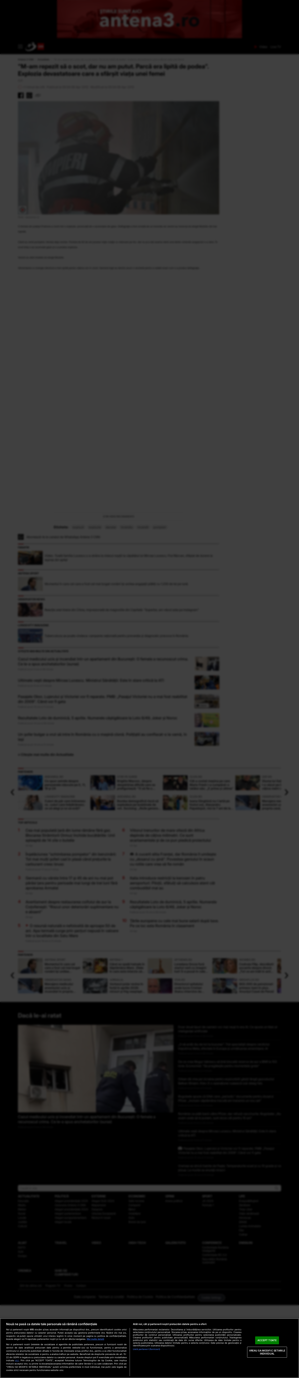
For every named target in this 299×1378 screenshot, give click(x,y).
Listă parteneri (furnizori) (146, 1349)
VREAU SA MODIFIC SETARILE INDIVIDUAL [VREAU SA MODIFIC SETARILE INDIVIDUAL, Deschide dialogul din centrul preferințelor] (267, 1352)
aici (17, 1360)
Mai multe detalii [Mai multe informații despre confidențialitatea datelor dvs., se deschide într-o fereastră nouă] (95, 1339)
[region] (149, 1348)
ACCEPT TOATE (267, 1340)
